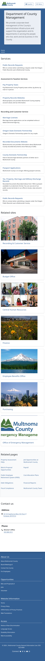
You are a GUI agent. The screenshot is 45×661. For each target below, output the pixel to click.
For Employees (5, 571)
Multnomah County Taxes (33, 488)
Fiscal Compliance (7, 488)
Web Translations (6, 613)
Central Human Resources (14, 309)
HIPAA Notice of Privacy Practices (11, 610)
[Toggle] (39, 4)
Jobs (2, 587)
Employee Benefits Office (14, 376)
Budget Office (9, 276)
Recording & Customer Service (16, 243)
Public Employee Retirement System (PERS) (10, 476)
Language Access (6, 629)
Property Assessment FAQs (8, 461)
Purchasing (8, 409)
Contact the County (7, 568)
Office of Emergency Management (18, 442)
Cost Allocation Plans (31, 475)
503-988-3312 (8, 532)
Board (7, 565)
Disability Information (8, 632)
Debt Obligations (7, 483)
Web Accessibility (6, 636)
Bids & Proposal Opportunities (6, 468)
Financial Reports (30, 483)
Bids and (8, 584)
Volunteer (4, 591)
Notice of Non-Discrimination (10, 625)
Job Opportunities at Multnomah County (31, 461)
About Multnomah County (9, 561)
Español (29, 4)
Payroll (26, 467)
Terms (3, 603)
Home (3, 50)
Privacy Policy (5, 606)
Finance (6, 343)
